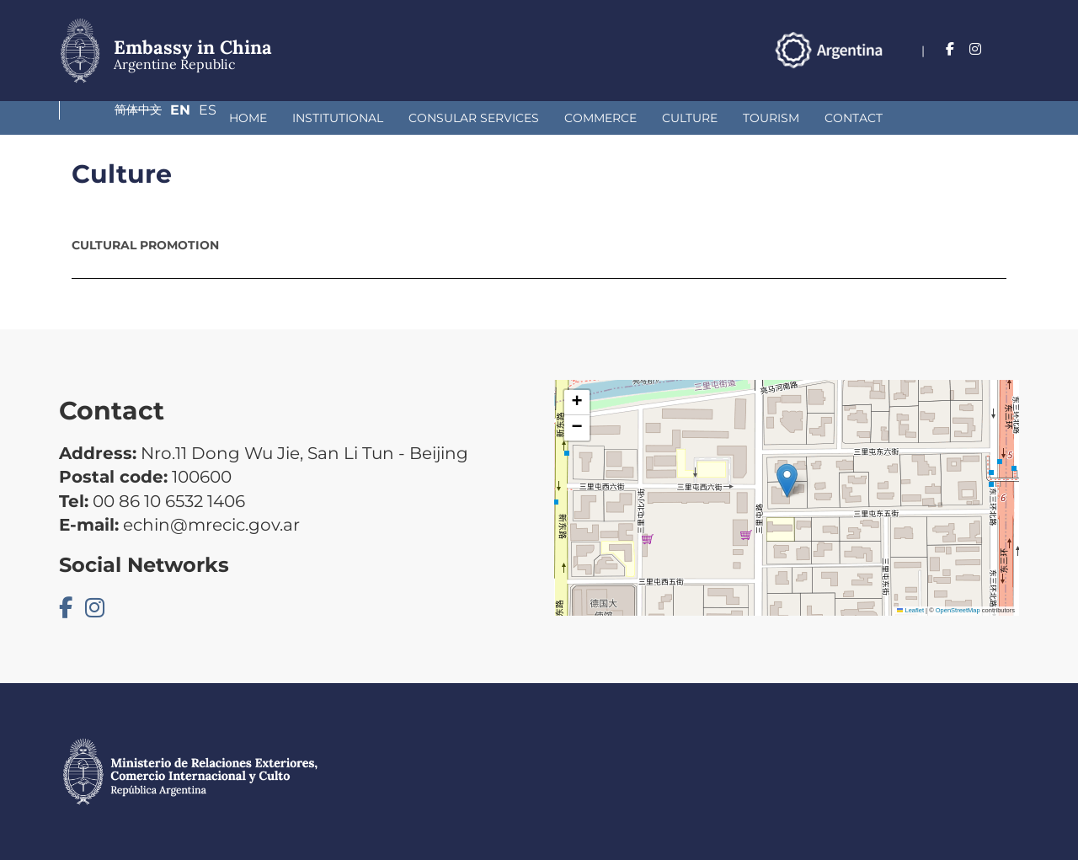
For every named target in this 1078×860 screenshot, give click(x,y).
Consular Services (329, 118)
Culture (545, 118)
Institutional (192, 118)
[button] (787, 480)
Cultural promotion (145, 245)
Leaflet (910, 610)
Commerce (455, 118)
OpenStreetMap (958, 610)
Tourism (626, 118)
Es (1010, 49)
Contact (709, 118)
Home (103, 118)
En (976, 49)
